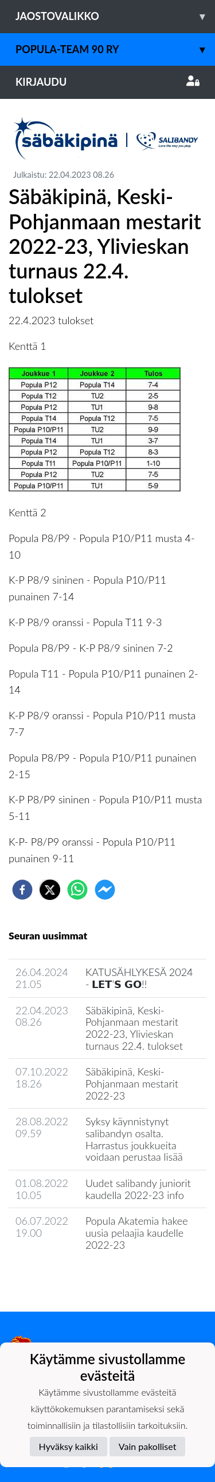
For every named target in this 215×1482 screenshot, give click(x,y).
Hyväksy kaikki (68, 1446)
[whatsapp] (77, 889)
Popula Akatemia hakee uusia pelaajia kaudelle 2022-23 (136, 1232)
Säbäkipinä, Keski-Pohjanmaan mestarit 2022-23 (131, 1083)
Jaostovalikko (115, 16)
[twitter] (50, 889)
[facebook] (22, 889)
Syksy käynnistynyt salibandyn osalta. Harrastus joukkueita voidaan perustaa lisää (134, 1139)
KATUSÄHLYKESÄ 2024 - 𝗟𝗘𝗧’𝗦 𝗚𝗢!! (139, 978)
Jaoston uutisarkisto (61, 1277)
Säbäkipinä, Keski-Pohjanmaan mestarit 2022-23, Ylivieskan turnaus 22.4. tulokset (134, 1028)
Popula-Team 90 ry (115, 49)
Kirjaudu (107, 81)
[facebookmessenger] (105, 889)
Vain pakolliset (148, 1446)
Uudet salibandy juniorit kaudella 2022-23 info (138, 1189)
